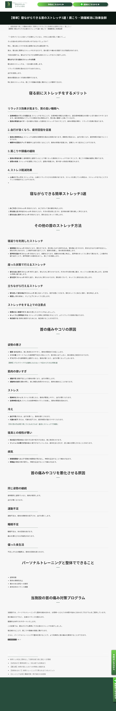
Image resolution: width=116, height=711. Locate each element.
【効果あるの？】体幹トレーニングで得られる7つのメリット (32, 670)
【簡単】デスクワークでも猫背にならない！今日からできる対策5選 (32, 363)
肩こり (19, 639)
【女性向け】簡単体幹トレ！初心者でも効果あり (28, 663)
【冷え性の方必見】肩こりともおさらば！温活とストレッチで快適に (33, 424)
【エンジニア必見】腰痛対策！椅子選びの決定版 (28, 674)
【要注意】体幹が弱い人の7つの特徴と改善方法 (27, 667)
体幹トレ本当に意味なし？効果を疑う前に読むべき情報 (30, 659)
